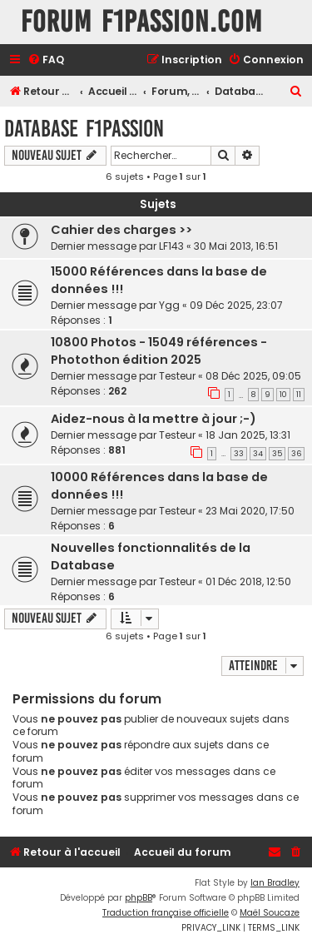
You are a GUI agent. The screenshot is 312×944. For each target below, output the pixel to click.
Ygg (169, 305)
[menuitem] (45, 60)
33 (239, 454)
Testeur (177, 376)
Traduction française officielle (165, 913)
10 (283, 395)
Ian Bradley (275, 883)
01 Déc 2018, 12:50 (248, 581)
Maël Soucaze (270, 913)
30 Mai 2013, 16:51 (236, 246)
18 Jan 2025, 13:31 (248, 435)
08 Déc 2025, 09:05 (253, 376)
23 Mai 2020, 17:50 (250, 511)
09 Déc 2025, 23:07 (236, 305)
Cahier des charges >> (121, 229)
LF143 (171, 246)
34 (258, 454)
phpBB (138, 898)
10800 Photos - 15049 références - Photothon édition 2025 (159, 351)
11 (298, 395)
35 (277, 454)
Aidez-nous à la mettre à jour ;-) (153, 418)
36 (296, 454)
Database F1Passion (84, 129)
